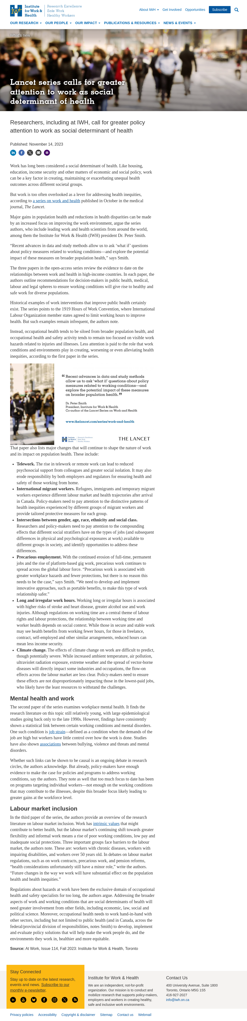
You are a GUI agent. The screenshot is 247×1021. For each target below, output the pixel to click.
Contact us (125, 1015)
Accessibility (47, 1015)
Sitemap (106, 1015)
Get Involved (172, 10)
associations (50, 744)
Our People (58, 23)
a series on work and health (56, 200)
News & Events (180, 23)
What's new (20, 35)
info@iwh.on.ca (177, 1000)
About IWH (149, 10)
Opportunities (195, 10)
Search (236, 10)
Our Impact (88, 23)
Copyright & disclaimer (78, 1015)
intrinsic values (106, 823)
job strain (57, 731)
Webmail (144, 1015)
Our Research (26, 23)
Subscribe (219, 10)
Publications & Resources (132, 23)
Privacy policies (21, 1015)
